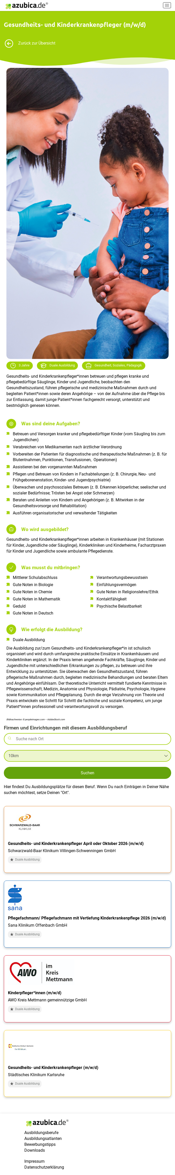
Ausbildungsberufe (41, 1132)
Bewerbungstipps (40, 1144)
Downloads (34, 1150)
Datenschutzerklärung (44, 1167)
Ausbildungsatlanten (43, 1138)
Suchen (87, 772)
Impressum (34, 1161)
